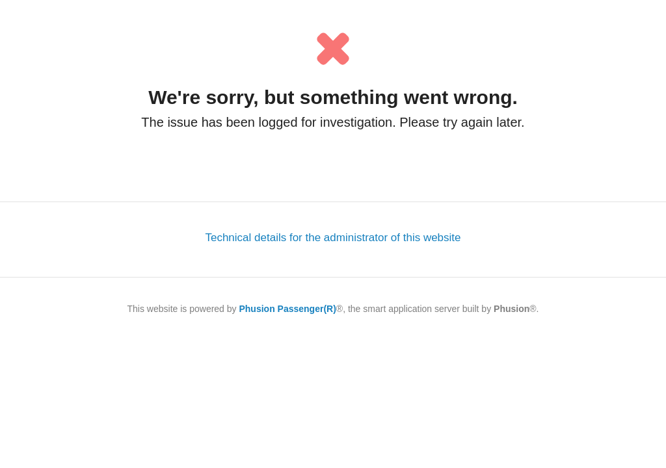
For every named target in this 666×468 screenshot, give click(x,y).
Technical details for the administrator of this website (332, 237)
